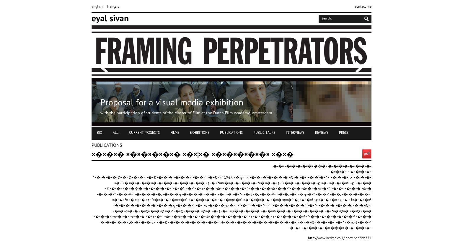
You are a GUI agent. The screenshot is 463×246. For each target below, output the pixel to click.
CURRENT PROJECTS (144, 133)
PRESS (343, 133)
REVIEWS (321, 133)
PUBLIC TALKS (264, 133)
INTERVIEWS (295, 133)
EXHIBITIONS (199, 133)
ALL (115, 133)
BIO (99, 133)
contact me (363, 6)
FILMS (174, 133)
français (113, 6)
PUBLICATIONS (231, 133)
